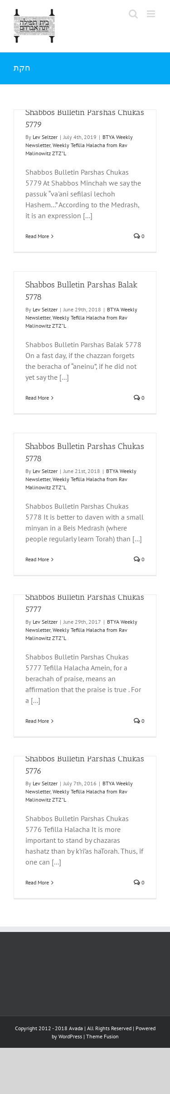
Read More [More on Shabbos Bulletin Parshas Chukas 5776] (37, 882)
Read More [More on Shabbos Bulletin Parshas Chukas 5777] (37, 720)
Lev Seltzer (45, 137)
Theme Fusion (102, 1036)
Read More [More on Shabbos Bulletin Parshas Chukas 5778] (37, 559)
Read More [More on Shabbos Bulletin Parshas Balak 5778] (37, 397)
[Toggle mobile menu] (151, 14)
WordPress (70, 1036)
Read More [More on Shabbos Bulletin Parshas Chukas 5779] (37, 236)
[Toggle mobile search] (133, 14)
